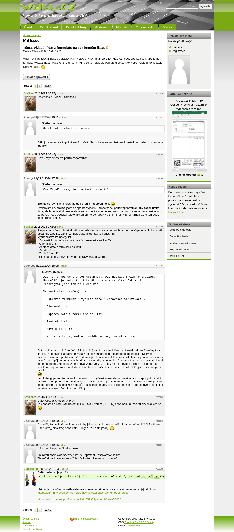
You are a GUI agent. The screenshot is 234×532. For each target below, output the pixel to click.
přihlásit (178, 47)
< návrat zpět (32, 35)
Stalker (28, 93)
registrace (179, 51)
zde (199, 174)
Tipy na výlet (145, 27)
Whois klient (177, 255)
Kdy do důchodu (179, 249)
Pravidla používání (33, 529)
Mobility (122, 27)
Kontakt (27, 522)
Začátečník (31, 468)
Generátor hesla (179, 236)
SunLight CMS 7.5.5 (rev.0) (139, 522)
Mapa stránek (30, 525)
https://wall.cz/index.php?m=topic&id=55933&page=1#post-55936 (79, 499)
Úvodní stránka (31, 518)
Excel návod (49, 27)
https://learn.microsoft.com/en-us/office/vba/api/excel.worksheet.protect (83, 492)
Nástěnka (101, 27)
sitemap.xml (133, 525)
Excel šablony (76, 27)
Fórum (167, 27)
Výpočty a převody (180, 230)
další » (48, 86)
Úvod (28, 27)
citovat (60, 93)
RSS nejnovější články (84, 518)
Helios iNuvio (176, 212)
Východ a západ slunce (183, 243)
